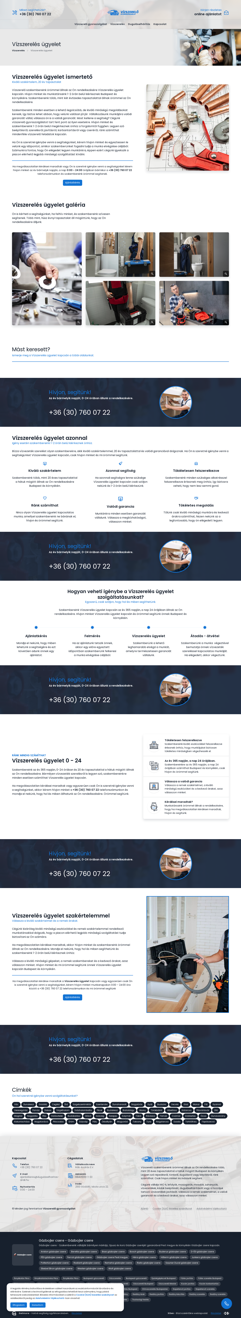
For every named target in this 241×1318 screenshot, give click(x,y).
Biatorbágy (128, 1110)
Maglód (18, 1115)
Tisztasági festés (140, 1299)
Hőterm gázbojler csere (174, 1257)
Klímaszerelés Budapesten (155, 1289)
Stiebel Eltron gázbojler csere (56, 1268)
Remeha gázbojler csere (118, 1262)
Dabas (48, 1110)
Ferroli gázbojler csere (79, 1257)
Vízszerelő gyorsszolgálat (90, 24)
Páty (95, 1121)
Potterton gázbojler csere (55, 1262)
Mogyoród (122, 1121)
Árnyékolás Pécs (21, 1278)
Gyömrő (217, 1104)
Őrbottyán (107, 1121)
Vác (16, 1104)
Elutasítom (37, 1305)
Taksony (137, 1121)
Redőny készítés (176, 1294)
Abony (142, 1110)
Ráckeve (150, 1115)
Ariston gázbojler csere (53, 1251)
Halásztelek (57, 1115)
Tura (148, 1121)
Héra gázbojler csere (144, 1257)
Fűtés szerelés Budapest (209, 1278)
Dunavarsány (218, 1115)
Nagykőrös (136, 1104)
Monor (196, 1104)
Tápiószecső (208, 1121)
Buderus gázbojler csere (172, 1251)
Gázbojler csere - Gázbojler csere (66, 1240)
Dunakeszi (28, 1104)
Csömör (176, 1115)
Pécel (99, 1110)
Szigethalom (62, 1110)
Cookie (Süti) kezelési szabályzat (172, 1208)
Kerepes (113, 1115)
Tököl (138, 1115)
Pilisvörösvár (202, 1110)
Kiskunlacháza (21, 1121)
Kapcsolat (160, 24)
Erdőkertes (190, 1115)
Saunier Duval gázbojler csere (182, 1262)
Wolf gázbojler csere (119, 1268)
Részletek (77, 1313)
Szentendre (101, 1104)
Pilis (44, 1115)
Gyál (149, 1104)
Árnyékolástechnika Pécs (46, 1278)
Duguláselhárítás (139, 24)
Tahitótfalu (191, 1121)
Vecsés (175, 1104)
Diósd (88, 1115)
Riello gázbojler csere (148, 1262)
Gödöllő (43, 1104)
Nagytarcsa (162, 1121)
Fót (206, 1104)
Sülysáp (83, 1121)
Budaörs (161, 1104)
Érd (66, 1104)
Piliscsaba (58, 1121)
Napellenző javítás (182, 1289)
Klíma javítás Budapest (126, 1289)
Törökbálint (156, 1110)
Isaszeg (100, 1115)
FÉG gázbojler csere (51, 1257)
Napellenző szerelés (205, 1289)
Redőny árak (139, 1294)
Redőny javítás (157, 1294)
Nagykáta (32, 1115)
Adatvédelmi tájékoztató (211, 1208)
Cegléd (56, 1104)
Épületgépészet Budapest (164, 1278)
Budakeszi (112, 1110)
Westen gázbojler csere (90, 1268)
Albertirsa (172, 1110)
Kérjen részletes (211, 10)
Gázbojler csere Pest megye (112, 1257)
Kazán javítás (187, 1283)
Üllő (216, 1110)
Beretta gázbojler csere (84, 1251)
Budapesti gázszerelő (94, 1278)
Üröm (71, 1121)
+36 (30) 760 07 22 (31, 1167)
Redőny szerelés (197, 1294)
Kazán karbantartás (209, 1283)
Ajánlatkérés (72, 182)
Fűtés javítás (187, 1278)
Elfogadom (19, 1305)
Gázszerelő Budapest (143, 1283)
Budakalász (74, 1115)
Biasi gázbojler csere (113, 1251)
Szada (177, 1121)
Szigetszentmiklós (82, 1104)
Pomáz (35, 1110)
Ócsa (203, 1115)
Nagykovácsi (41, 1121)
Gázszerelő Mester (167, 1283)
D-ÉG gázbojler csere (202, 1251)
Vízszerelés (117, 24)
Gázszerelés (115, 1278)
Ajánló (144, 1208)
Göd (186, 1104)
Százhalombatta (83, 1110)
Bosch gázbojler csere (142, 1251)
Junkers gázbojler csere (205, 1257)
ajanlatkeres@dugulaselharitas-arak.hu (39, 1178)
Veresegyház (20, 1110)
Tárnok (163, 1115)
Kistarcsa (186, 1110)
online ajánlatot (208, 14)
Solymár (126, 1115)
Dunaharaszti (119, 1104)
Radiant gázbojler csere (87, 1262)
